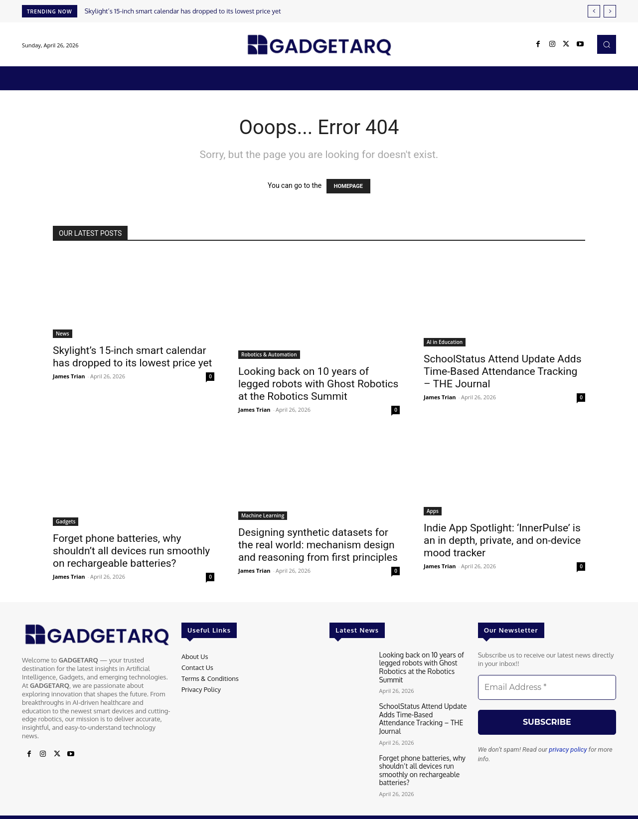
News (62, 333)
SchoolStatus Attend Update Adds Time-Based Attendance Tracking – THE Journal (503, 371)
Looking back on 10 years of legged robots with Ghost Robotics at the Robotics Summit (318, 383)
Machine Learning (262, 515)
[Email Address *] (547, 687)
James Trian (69, 376)
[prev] (594, 11)
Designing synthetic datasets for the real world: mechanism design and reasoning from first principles (318, 544)
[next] (610, 11)
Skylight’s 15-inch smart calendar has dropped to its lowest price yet (183, 11)
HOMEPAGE (348, 186)
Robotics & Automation (269, 354)
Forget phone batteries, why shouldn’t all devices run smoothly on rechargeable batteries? (131, 550)
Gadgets (65, 521)
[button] (606, 44)
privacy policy (568, 749)
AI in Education (445, 341)
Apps (433, 510)
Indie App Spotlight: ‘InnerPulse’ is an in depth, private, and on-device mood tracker (502, 540)
